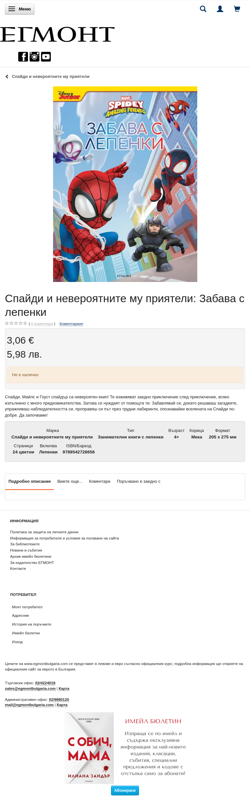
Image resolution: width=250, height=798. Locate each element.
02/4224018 (45, 683)
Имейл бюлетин (26, 633)
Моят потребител (27, 607)
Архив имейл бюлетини (30, 556)
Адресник (20, 615)
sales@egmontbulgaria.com (30, 688)
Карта (64, 688)
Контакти (18, 568)
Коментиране (71, 323)
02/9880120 (59, 699)
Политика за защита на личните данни (44, 532)
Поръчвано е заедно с (138, 481)
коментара (42, 323)
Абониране (125, 790)
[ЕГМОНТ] (57, 32)
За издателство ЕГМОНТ (32, 562)
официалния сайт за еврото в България (40, 669)
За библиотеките (25, 544)
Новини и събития (26, 550)
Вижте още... (69, 481)
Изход (17, 642)
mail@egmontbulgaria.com (29, 704)
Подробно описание (29, 481)
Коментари (99, 481)
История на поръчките (31, 624)
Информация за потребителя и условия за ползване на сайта (64, 538)
